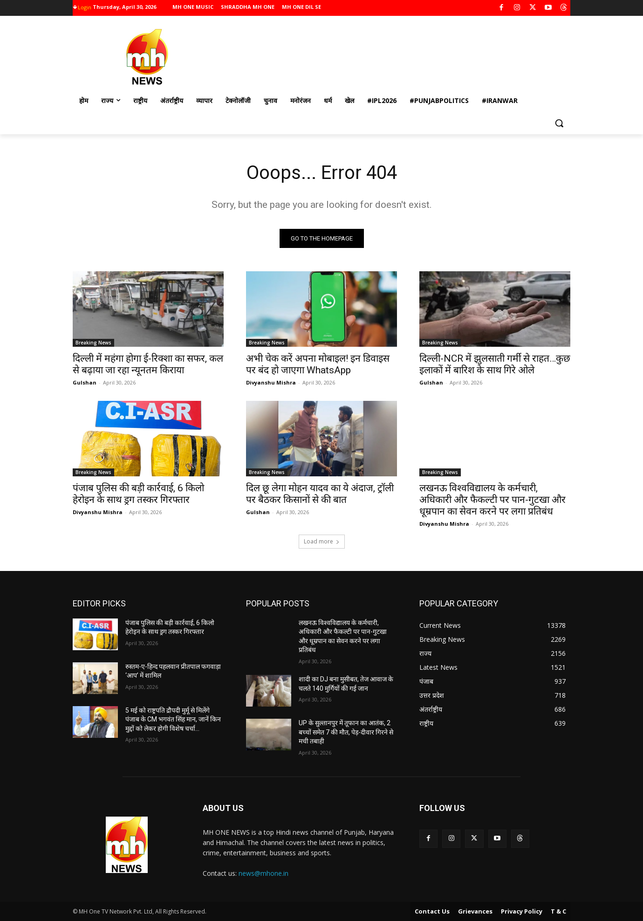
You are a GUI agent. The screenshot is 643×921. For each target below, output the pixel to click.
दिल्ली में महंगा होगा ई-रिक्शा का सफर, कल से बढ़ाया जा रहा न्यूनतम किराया (148, 364)
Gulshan (84, 382)
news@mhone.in (263, 873)
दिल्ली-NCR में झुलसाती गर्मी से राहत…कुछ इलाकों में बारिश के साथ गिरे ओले (494, 364)
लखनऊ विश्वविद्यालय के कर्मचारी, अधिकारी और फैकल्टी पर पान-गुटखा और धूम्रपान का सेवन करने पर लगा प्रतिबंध (492, 499)
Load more (322, 541)
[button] (559, 123)
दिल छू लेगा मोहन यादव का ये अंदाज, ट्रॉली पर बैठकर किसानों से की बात (320, 493)
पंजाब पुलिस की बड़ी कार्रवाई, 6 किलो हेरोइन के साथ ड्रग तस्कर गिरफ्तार (138, 493)
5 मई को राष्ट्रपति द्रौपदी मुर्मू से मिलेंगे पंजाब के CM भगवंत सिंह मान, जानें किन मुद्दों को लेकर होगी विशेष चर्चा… (173, 719)
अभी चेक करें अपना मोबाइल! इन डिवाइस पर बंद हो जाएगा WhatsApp (318, 364)
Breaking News (93, 342)
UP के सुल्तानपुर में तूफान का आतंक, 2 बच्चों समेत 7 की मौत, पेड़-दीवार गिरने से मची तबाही (346, 732)
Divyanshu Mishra (271, 382)
